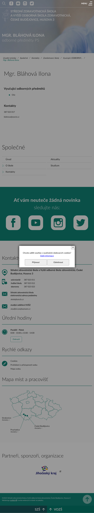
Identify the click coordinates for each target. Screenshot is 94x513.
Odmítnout (58, 262)
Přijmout (36, 262)
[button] (86, 4)
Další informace (47, 256)
